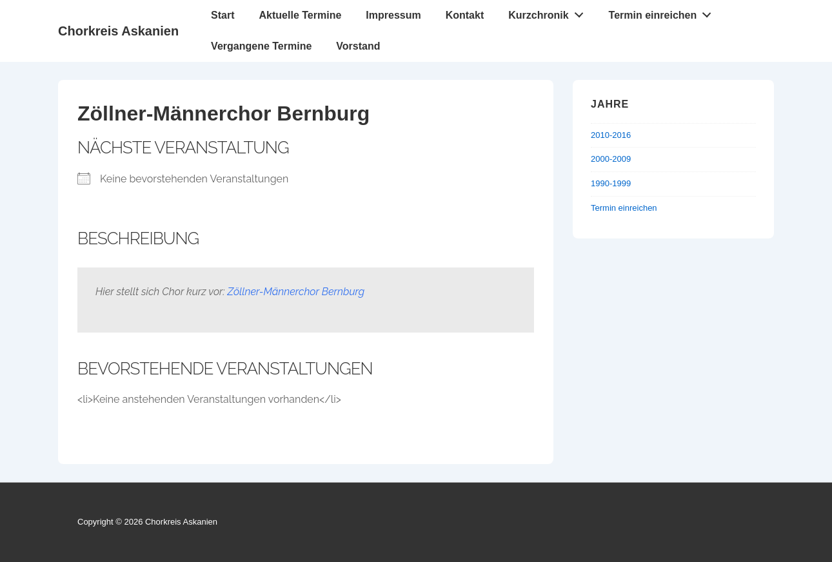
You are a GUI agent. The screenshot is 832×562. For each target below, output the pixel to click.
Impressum (393, 15)
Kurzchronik (549, 12)
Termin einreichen (663, 12)
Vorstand (358, 46)
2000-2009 (611, 159)
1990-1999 (611, 183)
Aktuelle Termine (300, 15)
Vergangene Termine (261, 46)
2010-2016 (611, 135)
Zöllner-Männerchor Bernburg (296, 292)
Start (222, 15)
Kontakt (465, 15)
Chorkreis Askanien (118, 31)
